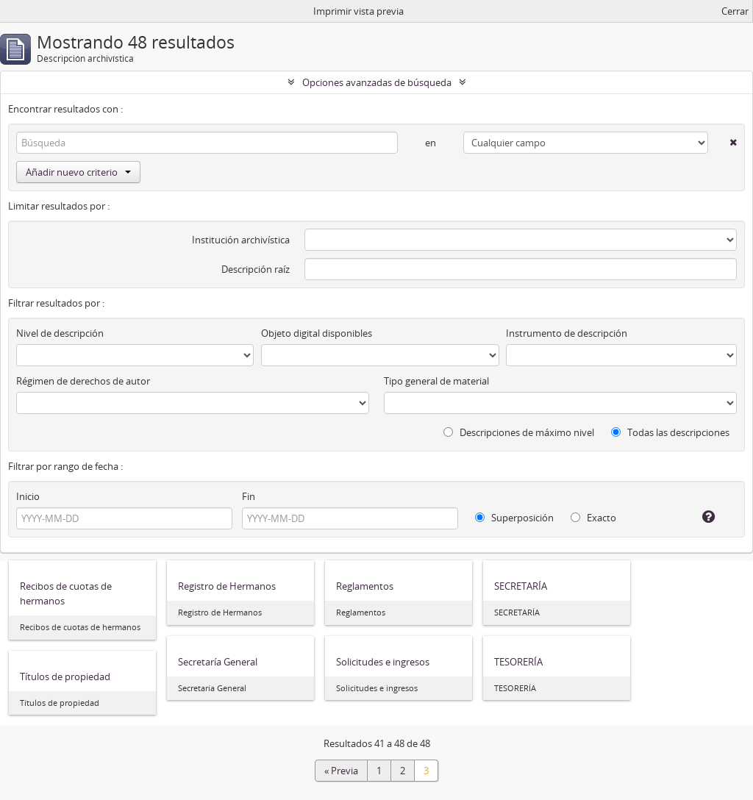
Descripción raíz (255, 269)
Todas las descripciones (670, 432)
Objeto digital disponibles (316, 333)
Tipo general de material (436, 381)
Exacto (593, 517)
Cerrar (735, 11)
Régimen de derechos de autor (83, 381)
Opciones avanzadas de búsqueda (377, 82)
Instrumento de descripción (566, 333)
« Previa (341, 770)
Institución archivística (241, 239)
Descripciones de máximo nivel (518, 432)
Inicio (28, 496)
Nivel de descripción (60, 333)
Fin (248, 496)
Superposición (514, 517)
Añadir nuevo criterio (78, 172)
